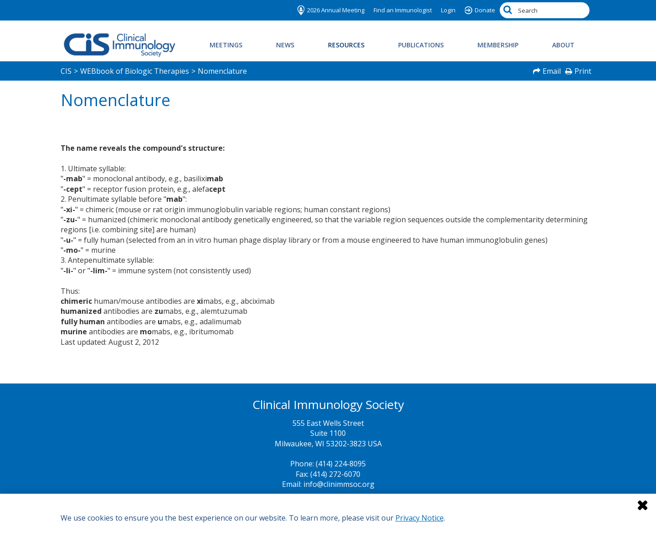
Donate (485, 10)
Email (552, 71)
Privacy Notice (419, 518)
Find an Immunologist (403, 10)
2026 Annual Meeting (335, 10)
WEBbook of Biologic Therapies (134, 71)
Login (448, 10)
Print (582, 71)
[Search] (509, 10)
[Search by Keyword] (544, 10)
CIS (66, 71)
